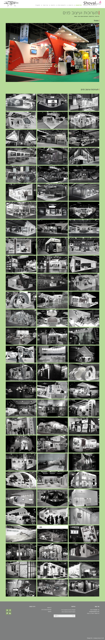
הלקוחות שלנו (59, 5)
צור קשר (43, 5)
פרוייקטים (76, 5)
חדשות (50, 5)
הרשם (56, 616)
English (35, 5)
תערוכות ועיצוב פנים (83, 16)
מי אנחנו (68, 5)
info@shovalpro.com (94, 611)
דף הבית (97, 16)
